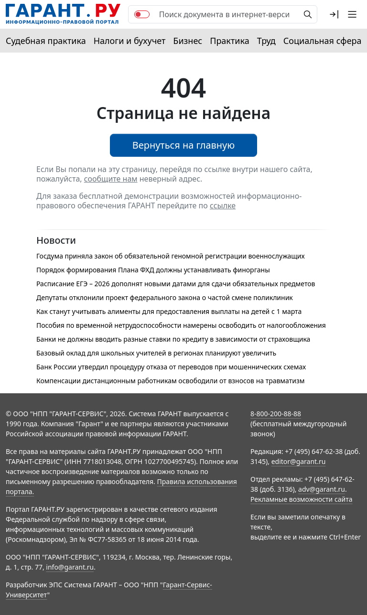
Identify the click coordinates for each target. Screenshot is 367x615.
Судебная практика (46, 40)
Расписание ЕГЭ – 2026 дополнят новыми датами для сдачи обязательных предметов (175, 283)
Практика (229, 40)
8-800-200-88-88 (275, 413)
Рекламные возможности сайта (301, 499)
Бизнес (187, 40)
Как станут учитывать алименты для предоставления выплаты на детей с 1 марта (169, 311)
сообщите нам (111, 178)
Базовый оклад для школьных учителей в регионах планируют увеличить (156, 352)
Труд (266, 40)
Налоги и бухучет (130, 40)
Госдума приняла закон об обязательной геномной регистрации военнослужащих (170, 255)
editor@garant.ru (298, 461)
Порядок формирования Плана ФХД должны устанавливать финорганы (153, 269)
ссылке (223, 205)
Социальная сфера (322, 40)
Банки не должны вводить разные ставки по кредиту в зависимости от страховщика (173, 339)
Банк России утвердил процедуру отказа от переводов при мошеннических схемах (171, 366)
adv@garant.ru (321, 489)
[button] (334, 14)
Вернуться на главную (183, 145)
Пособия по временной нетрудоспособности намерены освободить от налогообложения (181, 325)
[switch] (142, 14)
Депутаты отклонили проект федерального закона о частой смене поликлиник (164, 297)
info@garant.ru (70, 567)
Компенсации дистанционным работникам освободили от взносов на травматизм (170, 380)
